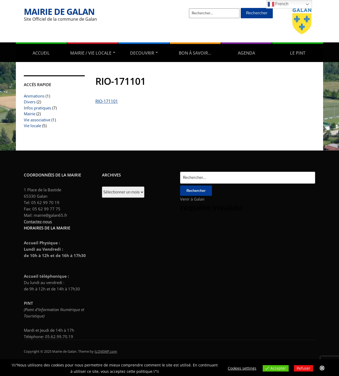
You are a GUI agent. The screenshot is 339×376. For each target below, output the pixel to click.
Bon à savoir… (195, 53)
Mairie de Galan (59, 11)
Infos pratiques (37, 107)
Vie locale (32, 125)
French (278, 4)
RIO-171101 (106, 101)
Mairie (29, 113)
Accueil (41, 53)
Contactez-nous (38, 221)
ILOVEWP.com (106, 351)
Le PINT (297, 53)
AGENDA (246, 53)
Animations (34, 96)
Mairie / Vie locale (90, 53)
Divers (29, 101)
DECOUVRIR (142, 53)
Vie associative (37, 119)
